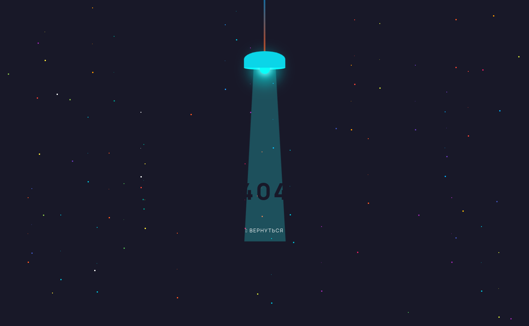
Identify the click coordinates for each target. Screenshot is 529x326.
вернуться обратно (259, 233)
